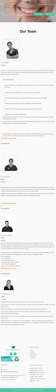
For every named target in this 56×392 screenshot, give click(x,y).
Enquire (51, 14)
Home (2, 4)
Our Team (6, 5)
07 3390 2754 (4, 15)
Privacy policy (42, 4)
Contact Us (52, 4)
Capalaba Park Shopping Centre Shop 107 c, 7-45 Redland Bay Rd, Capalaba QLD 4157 (12, 376)
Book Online (38, 14)
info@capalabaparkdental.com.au (10, 371)
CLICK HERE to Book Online (8, 138)
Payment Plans (12, 5)
